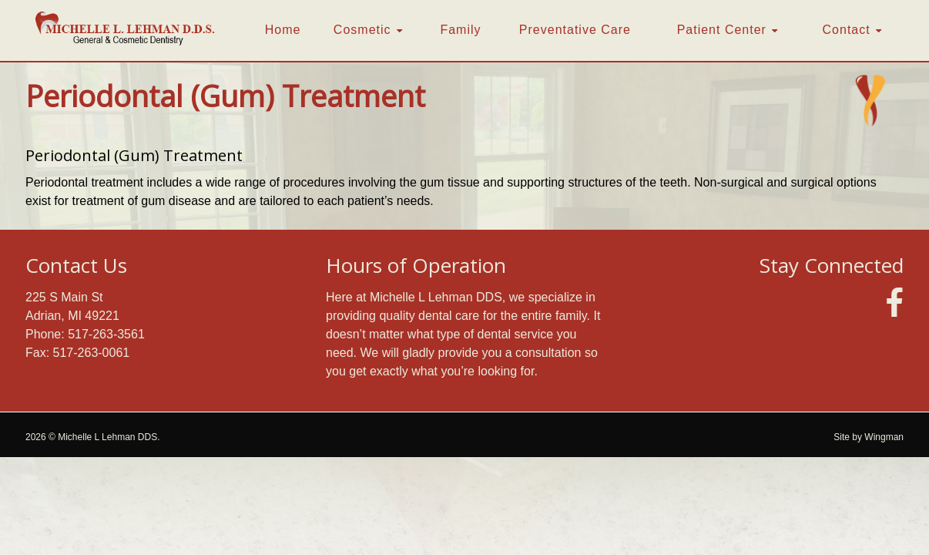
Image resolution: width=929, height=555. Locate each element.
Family (460, 29)
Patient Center (721, 29)
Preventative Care (575, 29)
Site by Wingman (868, 437)
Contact (846, 29)
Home (283, 29)
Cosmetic (362, 29)
